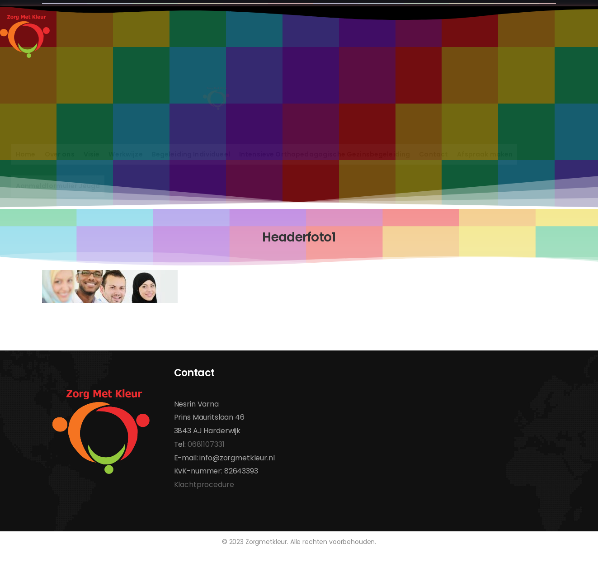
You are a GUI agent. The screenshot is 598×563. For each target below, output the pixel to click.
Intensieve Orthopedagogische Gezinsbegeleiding (324, 154)
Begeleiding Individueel (191, 154)
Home (26, 154)
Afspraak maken (485, 154)
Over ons (60, 154)
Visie (92, 154)
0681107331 (206, 444)
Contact (433, 154)
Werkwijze (125, 154)
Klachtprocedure (204, 484)
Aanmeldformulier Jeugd (58, 185)
